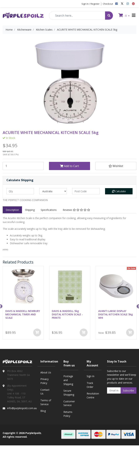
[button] (115, 166)
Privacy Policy (44, 381)
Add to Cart (69, 166)
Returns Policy (67, 414)
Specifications (49, 210)
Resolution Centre (93, 395)
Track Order (90, 385)
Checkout (108, 3)
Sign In (90, 376)
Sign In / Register (90, 3)
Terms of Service (45, 402)
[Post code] (86, 191)
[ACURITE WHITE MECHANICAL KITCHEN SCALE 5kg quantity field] (23, 166)
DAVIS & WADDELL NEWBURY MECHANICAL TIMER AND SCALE (22, 314)
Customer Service (69, 403)
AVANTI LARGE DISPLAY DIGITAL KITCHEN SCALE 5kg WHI (115, 314)
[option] (23, 303)
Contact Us (44, 391)
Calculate (119, 191)
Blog (43, 411)
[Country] (53, 191)
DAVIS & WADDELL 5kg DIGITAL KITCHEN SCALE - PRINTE (67, 314)
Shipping (30, 210)
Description (12, 210)
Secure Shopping (68, 392)
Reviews (76, 210)
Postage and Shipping (68, 380)
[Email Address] (114, 390)
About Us (45, 372)
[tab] (12, 209)
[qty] (20, 191)
